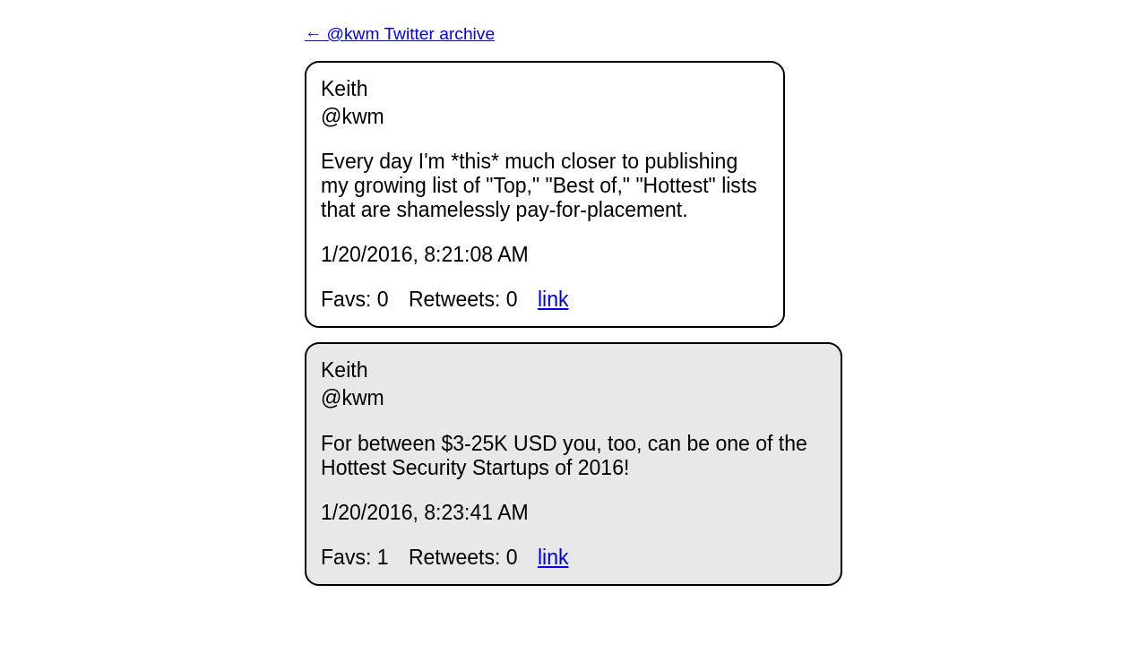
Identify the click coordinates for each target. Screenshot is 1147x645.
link (553, 299)
